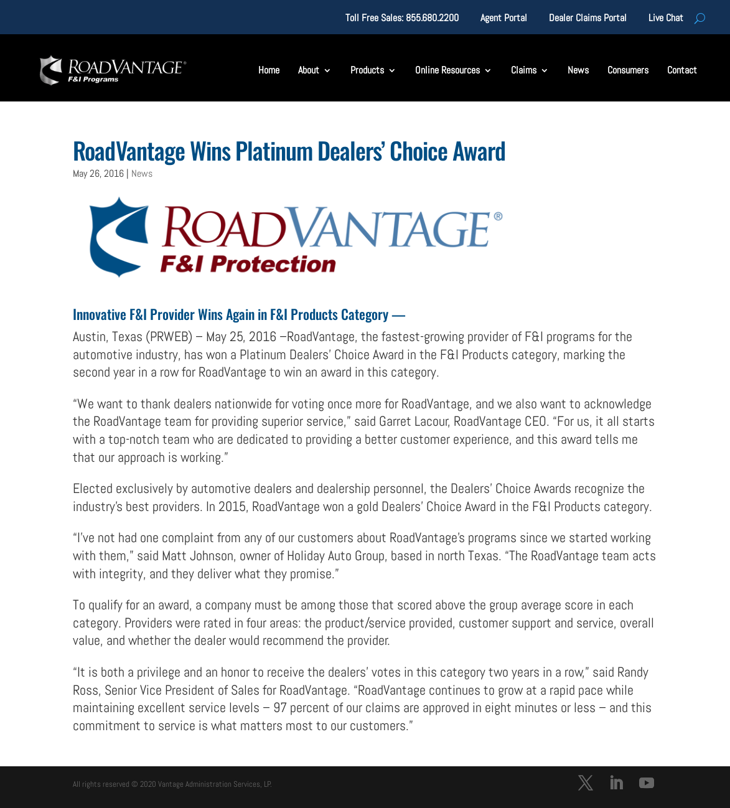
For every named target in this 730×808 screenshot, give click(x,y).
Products (367, 70)
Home (268, 70)
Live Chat (665, 19)
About (308, 70)
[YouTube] (646, 785)
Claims (523, 70)
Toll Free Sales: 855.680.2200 (402, 19)
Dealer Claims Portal (588, 19)
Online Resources (447, 70)
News (578, 70)
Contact (682, 70)
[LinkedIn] (616, 785)
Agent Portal (503, 19)
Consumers (627, 70)
